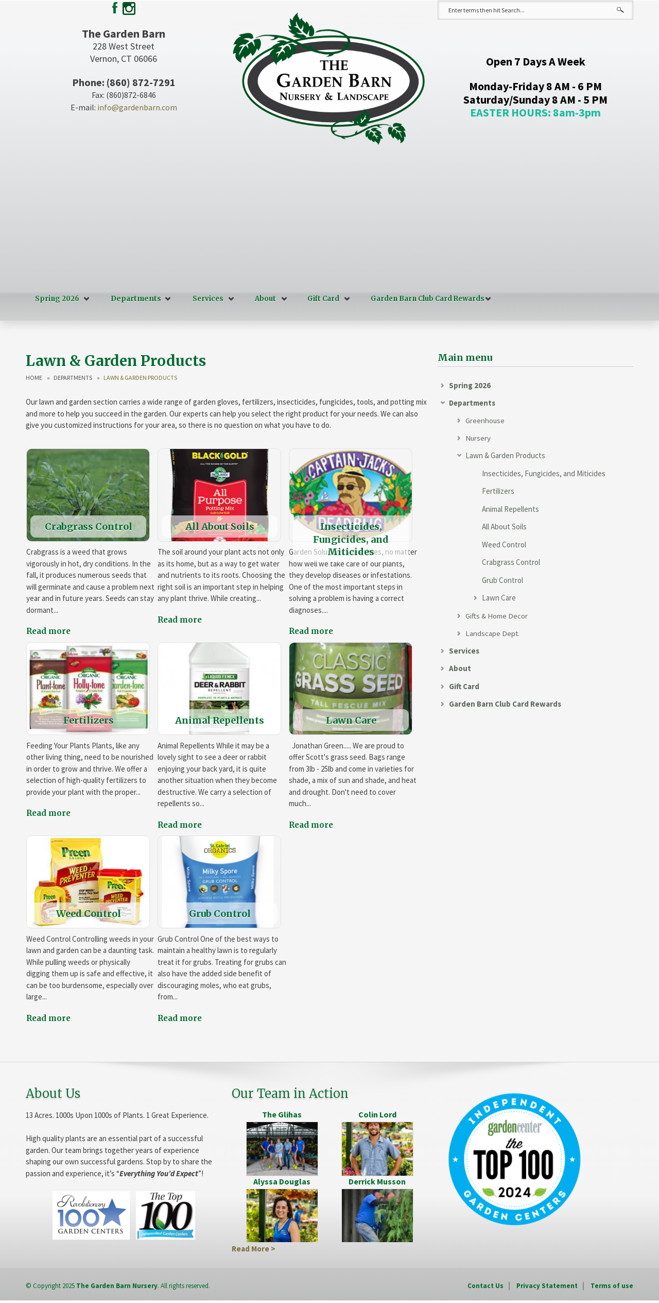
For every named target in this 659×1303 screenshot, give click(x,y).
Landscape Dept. (492, 634)
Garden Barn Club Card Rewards (426, 298)
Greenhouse (485, 420)
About (263, 298)
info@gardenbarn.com (137, 107)
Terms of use (612, 1285)
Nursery (478, 438)
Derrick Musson (377, 1181)
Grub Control (502, 580)
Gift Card (322, 298)
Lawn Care (499, 598)
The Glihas (282, 1114)
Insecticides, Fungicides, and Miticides (543, 473)
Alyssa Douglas (281, 1181)
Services (206, 298)
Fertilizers (498, 491)
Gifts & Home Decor (496, 616)
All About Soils (504, 527)
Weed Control (504, 544)
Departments (135, 298)
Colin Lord (377, 1114)
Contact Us (485, 1285)
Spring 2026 (57, 298)
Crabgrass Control (511, 562)
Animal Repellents (510, 509)
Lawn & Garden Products (505, 456)
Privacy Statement (547, 1285)
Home (34, 377)
